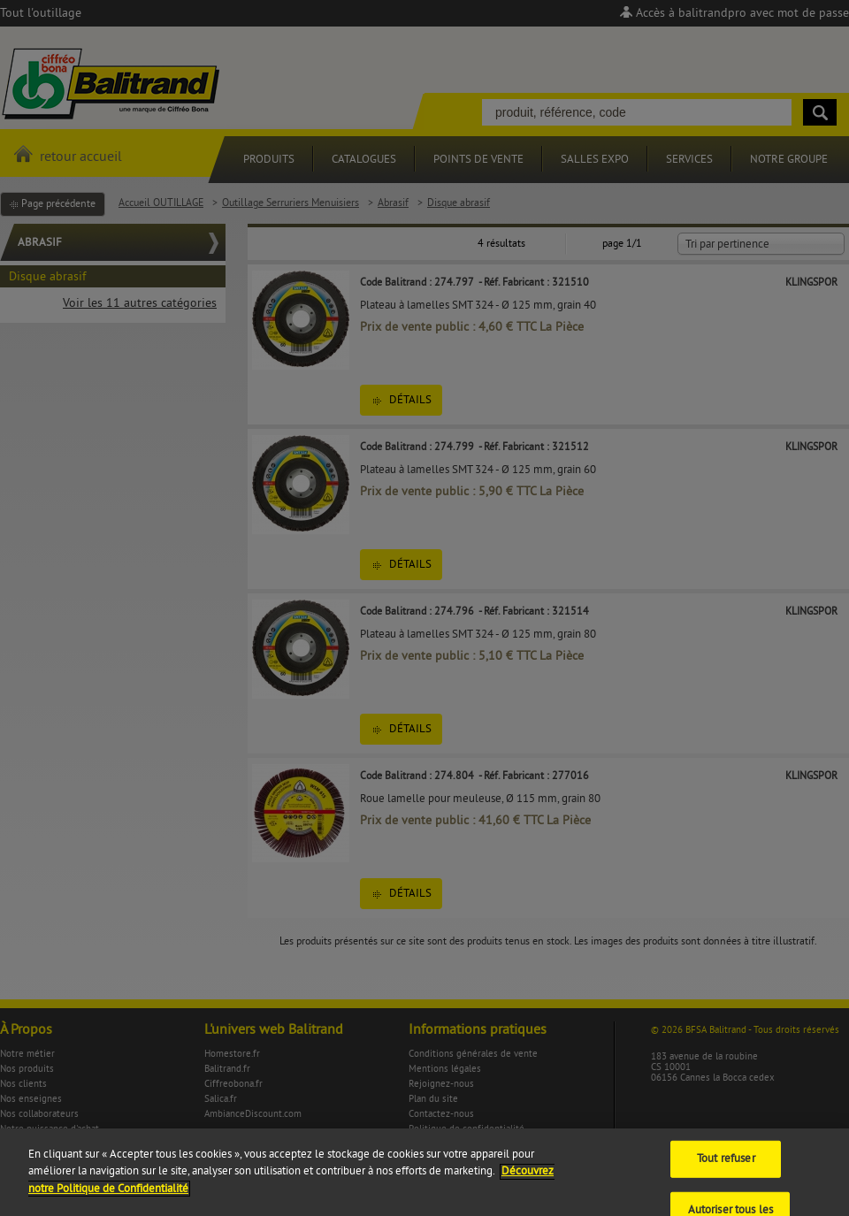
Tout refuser (726, 1167)
